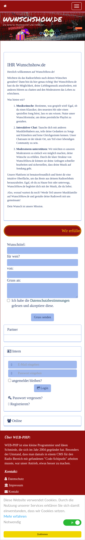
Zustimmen (42, 534)
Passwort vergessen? (25, 398)
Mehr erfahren (15, 516)
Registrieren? (19, 404)
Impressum (14, 485)
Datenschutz (14, 479)
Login (42, 388)
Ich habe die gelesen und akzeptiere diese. (38, 303)
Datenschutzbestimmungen (49, 300)
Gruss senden (42, 317)
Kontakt (12, 491)
